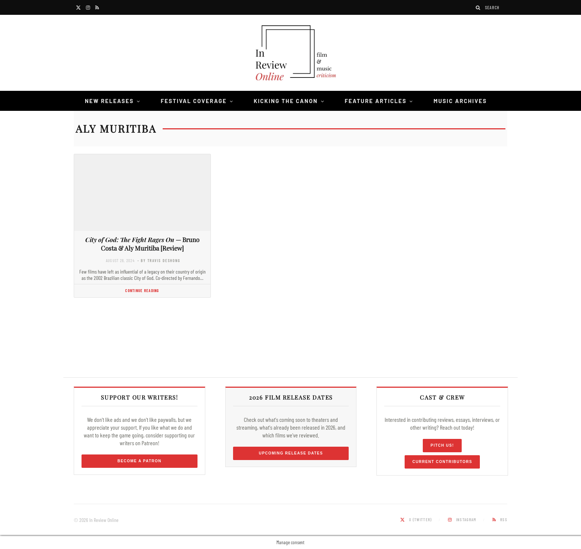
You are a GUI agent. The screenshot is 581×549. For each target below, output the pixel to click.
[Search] (478, 7)
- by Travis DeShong (158, 260)
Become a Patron (139, 461)
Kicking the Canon (286, 100)
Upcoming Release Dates (291, 453)
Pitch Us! (442, 445)
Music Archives (460, 100)
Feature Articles (375, 100)
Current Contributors (442, 462)
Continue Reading (142, 290)
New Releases (109, 100)
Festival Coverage (194, 100)
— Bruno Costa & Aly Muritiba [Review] (142, 243)
